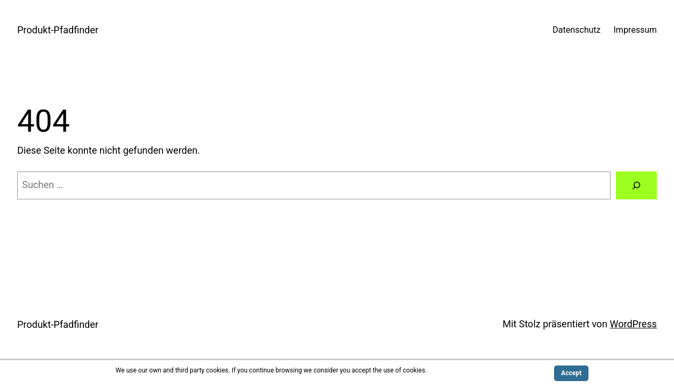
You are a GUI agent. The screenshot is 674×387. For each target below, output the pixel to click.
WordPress (633, 323)
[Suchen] (636, 185)
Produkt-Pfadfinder (57, 29)
